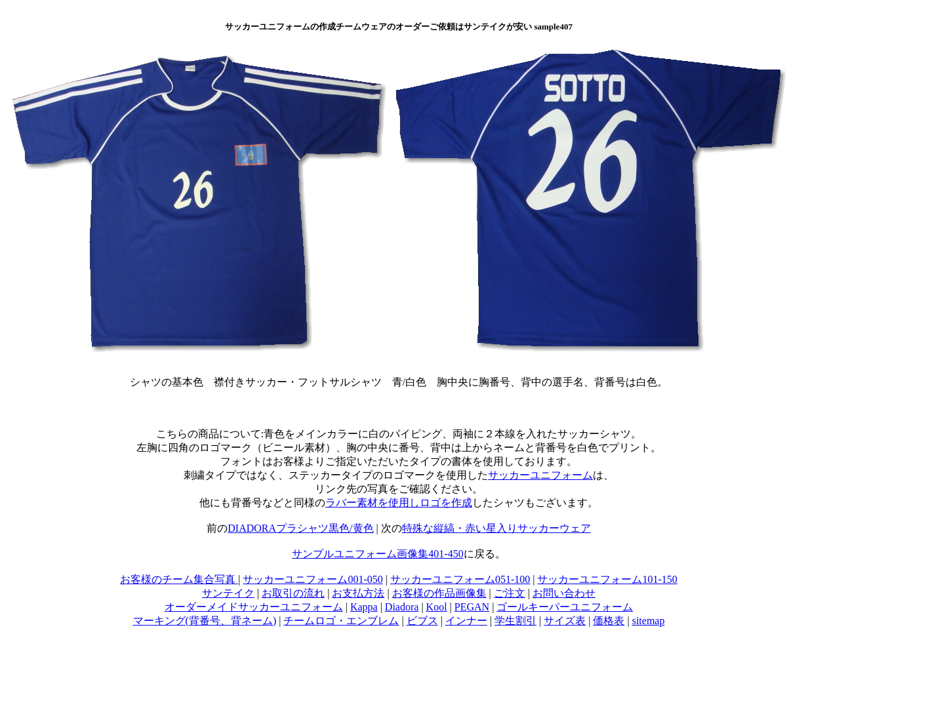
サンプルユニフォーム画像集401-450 (377, 553)
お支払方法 (358, 593)
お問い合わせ (564, 593)
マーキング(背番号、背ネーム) (205, 620)
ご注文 (509, 593)
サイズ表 (565, 620)
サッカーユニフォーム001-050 (312, 579)
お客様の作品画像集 (439, 593)
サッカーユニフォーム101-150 (607, 579)
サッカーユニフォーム (540, 475)
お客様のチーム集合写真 (179, 579)
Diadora (402, 606)
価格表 (608, 620)
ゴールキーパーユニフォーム (564, 606)
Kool (436, 606)
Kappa (364, 606)
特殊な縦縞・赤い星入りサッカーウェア (496, 528)
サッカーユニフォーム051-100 (460, 579)
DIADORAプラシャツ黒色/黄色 (300, 528)
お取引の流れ (293, 593)
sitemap (648, 620)
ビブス (422, 620)
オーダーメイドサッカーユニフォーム (254, 606)
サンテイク (228, 593)
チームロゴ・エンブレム (341, 620)
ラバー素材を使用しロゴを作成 (398, 502)
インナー (466, 620)
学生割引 (515, 620)
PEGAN (471, 606)
